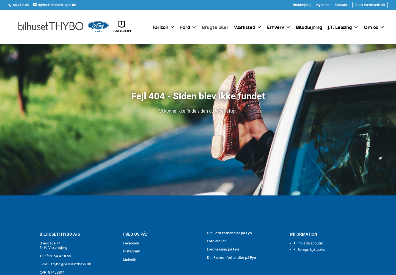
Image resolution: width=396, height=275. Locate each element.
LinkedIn (130, 259)
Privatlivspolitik (310, 243)
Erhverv (278, 27)
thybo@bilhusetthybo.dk (71, 264)
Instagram (131, 251)
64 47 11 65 (21, 5)
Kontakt (341, 5)
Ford (188, 27)
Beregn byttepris (311, 249)
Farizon (164, 27)
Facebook (131, 243)
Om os (374, 27)
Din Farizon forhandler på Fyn (231, 257)
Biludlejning (302, 5)
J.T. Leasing (343, 27)
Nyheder (323, 5)
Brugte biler (215, 27)
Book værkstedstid (370, 5)
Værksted (248, 27)
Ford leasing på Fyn (223, 249)
